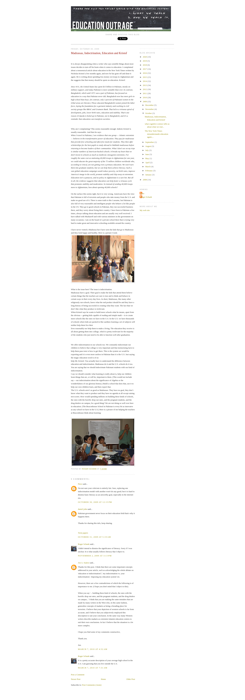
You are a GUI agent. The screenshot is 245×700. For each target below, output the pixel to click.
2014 (145, 81)
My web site (145, 210)
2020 (145, 57)
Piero (80, 484)
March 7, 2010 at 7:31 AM (92, 668)
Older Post (130, 679)
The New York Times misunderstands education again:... (156, 134)
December (149, 105)
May (147, 158)
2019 (145, 61)
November (149, 109)
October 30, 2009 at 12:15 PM (95, 502)
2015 (145, 77)
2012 (145, 89)
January (148, 174)
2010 (145, 97)
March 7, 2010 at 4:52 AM (92, 649)
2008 (145, 179)
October (148, 113)
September (150, 142)
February (149, 170)
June (147, 154)
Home (103, 679)
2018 (145, 65)
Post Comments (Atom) (92, 685)
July (147, 150)
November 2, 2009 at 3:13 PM (95, 555)
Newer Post (75, 679)
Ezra (142, 193)
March (148, 166)
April (147, 162)
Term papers (83, 533)
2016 (145, 73)
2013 (145, 85)
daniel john (82, 509)
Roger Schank (83, 544)
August (148, 146)
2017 (145, 69)
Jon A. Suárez (83, 563)
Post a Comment (77, 674)
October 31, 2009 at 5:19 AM (94, 537)
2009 (145, 101)
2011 (145, 93)
